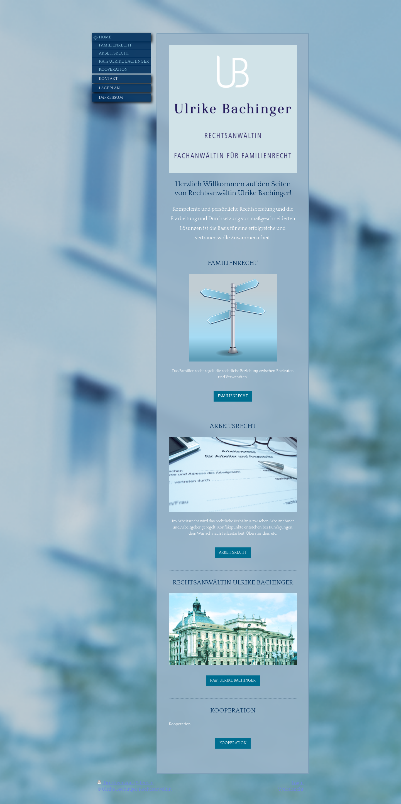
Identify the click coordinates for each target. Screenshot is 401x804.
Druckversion (115, 782)
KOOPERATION (232, 743)
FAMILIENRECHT (233, 396)
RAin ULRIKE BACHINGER (233, 680)
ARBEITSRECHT (233, 552)
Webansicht (291, 789)
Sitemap (144, 782)
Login (298, 782)
